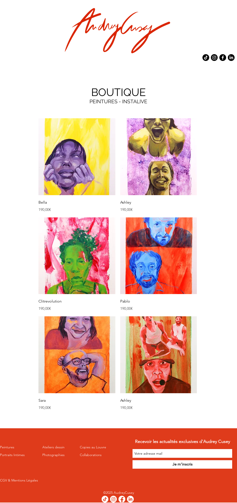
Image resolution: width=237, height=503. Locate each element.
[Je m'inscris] (182, 464)
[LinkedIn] (231, 57)
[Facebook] (222, 57)
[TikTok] (205, 57)
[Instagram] (214, 57)
